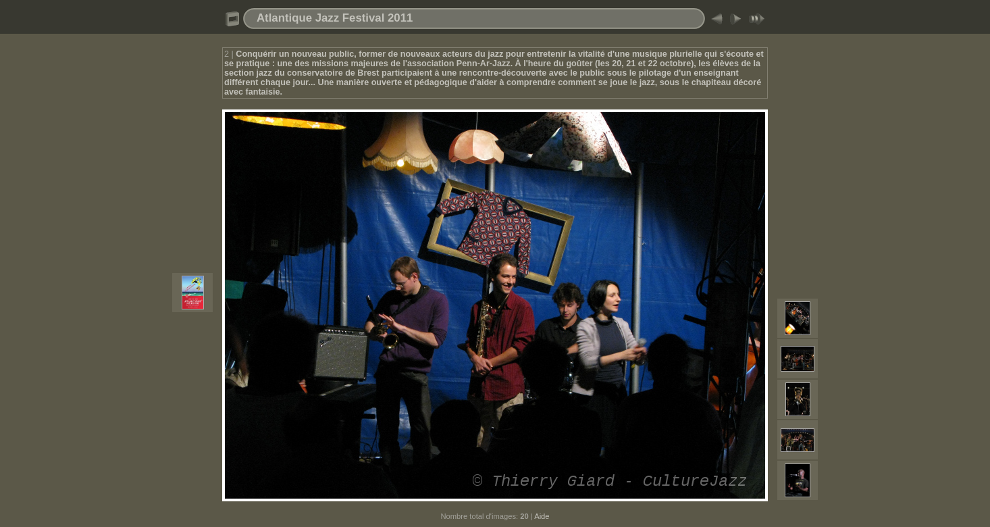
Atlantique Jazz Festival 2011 (335, 17)
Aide (541, 516)
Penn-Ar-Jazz (484, 63)
